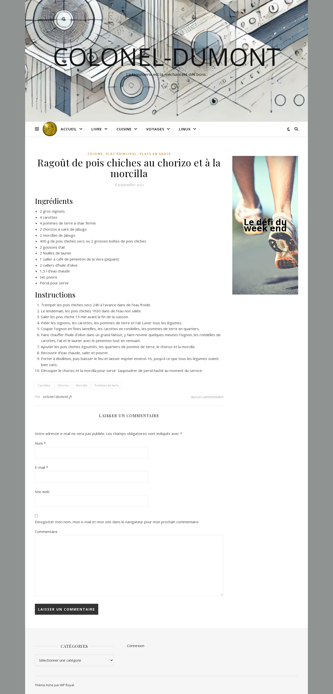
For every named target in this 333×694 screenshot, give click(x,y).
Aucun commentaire (207, 396)
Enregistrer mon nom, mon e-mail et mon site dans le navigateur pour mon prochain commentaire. (117, 521)
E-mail (41, 467)
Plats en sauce (155, 154)
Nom (40, 443)
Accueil (69, 128)
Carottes (44, 385)
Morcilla (81, 385)
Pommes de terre (107, 385)
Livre (96, 128)
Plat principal (121, 154)
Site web (42, 491)
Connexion (135, 645)
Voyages (155, 128)
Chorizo (63, 385)
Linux (185, 128)
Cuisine (124, 128)
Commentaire (46, 531)
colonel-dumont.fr (57, 396)
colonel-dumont (166, 56)
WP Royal (67, 685)
